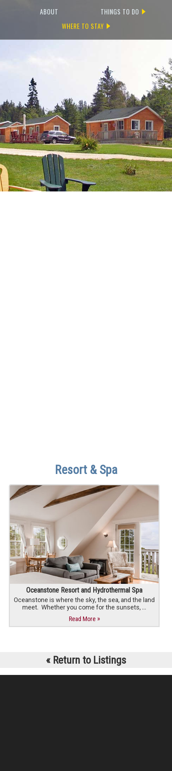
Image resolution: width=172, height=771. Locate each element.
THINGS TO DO (123, 11)
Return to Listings (86, 660)
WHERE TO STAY (86, 26)
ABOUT (49, 11)
